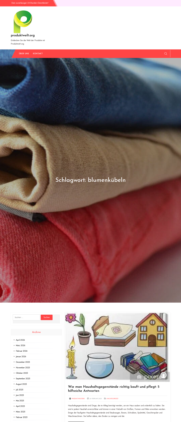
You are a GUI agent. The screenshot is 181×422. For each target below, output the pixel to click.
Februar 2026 (21, 351)
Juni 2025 (20, 395)
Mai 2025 (20, 400)
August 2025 (21, 384)
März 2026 (20, 345)
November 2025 (23, 367)
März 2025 (20, 411)
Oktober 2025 (22, 373)
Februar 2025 (21, 417)
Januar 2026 (21, 356)
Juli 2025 (19, 389)
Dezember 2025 (23, 362)
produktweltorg (78, 398)
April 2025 (20, 406)
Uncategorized (112, 398)
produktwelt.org (23, 35)
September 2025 (23, 378)
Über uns (24, 53)
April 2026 (20, 340)
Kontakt (38, 53)
